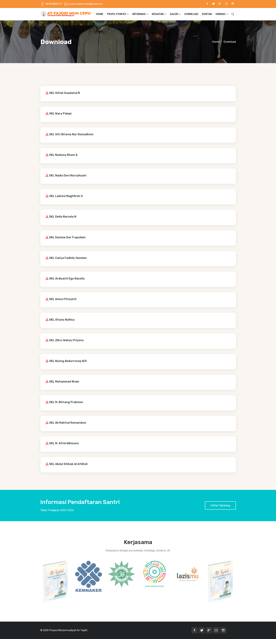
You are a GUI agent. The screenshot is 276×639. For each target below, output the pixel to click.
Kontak (207, 14)
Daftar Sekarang (220, 505)
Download (191, 14)
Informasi (139, 14)
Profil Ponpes (116, 14)
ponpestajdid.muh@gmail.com (83, 3)
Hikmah (220, 14)
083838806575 (51, 3)
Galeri (174, 14)
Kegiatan (158, 14)
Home (99, 14)
